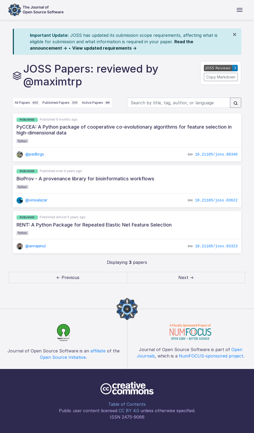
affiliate (98, 350)
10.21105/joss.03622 (216, 200)
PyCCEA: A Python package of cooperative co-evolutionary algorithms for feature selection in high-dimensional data (124, 130)
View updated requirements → (104, 48)
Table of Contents (127, 404)
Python (22, 141)
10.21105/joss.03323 (216, 246)
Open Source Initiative (63, 357)
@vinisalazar (32, 200)
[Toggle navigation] (239, 10)
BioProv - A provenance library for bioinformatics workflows (85, 178)
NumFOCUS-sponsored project (211, 356)
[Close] (234, 34)
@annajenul (31, 246)
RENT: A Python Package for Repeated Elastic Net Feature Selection (94, 225)
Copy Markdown (220, 77)
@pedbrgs (30, 154)
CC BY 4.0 (129, 410)
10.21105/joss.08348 (216, 154)
